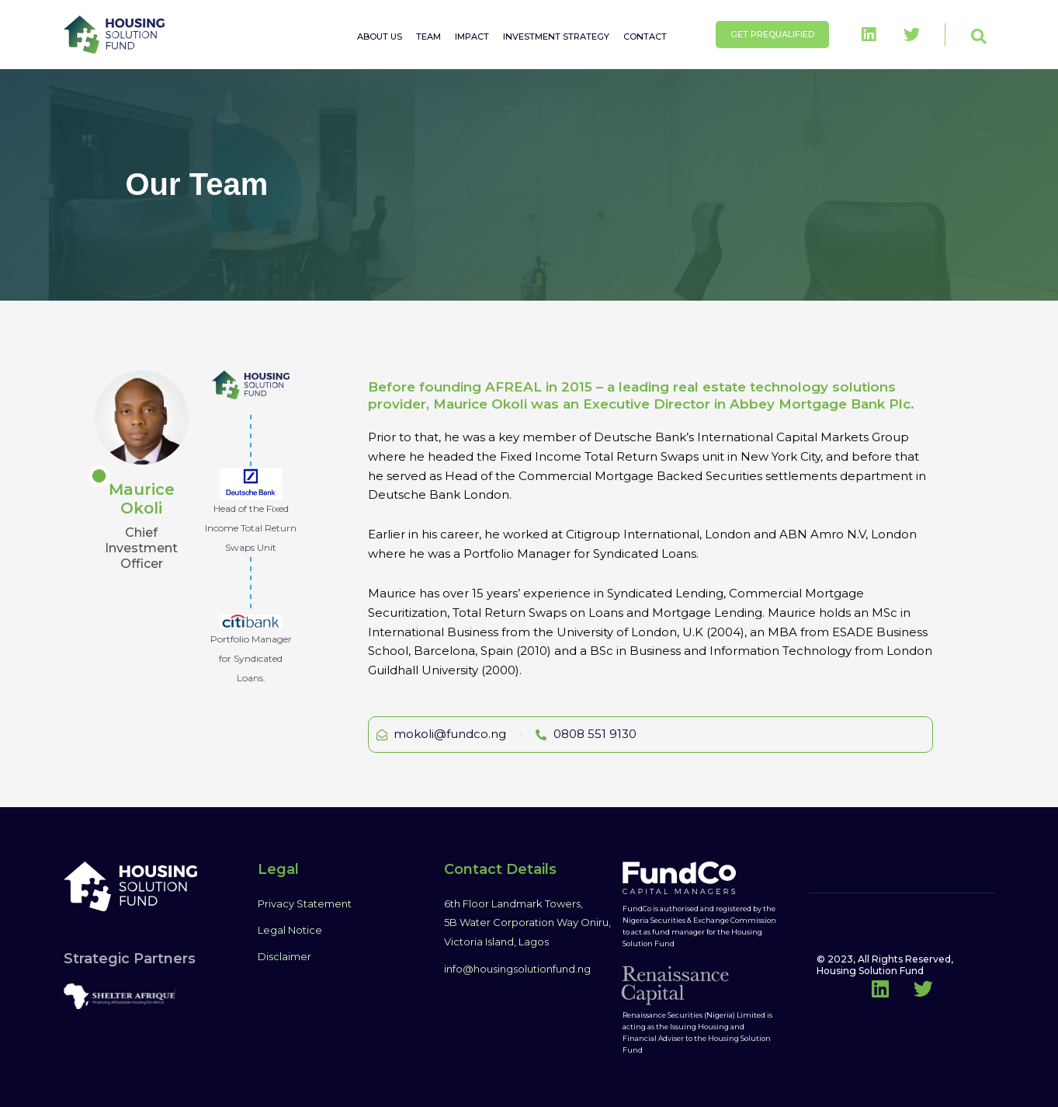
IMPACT (472, 36)
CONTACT (645, 36)
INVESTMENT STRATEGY (556, 36)
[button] (978, 36)
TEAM (428, 36)
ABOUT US (379, 36)
